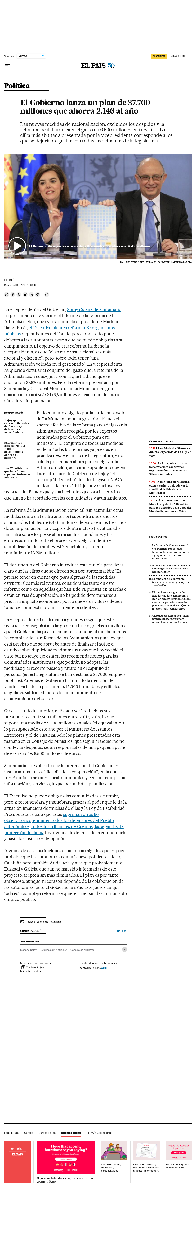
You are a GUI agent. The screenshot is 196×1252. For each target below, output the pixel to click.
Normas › (122, 930)
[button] (98, 206)
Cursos (28, 1132)
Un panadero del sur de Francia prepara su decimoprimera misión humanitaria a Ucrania (170, 619)
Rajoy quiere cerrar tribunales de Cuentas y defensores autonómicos (16, 426)
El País (9, 280)
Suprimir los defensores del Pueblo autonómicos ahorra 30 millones (14, 450)
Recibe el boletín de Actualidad (43, 921)
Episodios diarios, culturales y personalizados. (111, 1167)
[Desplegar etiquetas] (124, 949)
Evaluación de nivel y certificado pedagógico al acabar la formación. (146, 1167)
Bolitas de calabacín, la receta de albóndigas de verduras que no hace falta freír (171, 568)
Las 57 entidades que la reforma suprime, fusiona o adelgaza (17, 473)
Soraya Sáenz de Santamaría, (94, 309)
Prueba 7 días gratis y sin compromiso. (177, 1166)
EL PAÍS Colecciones (99, 1132)
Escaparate (11, 1132)
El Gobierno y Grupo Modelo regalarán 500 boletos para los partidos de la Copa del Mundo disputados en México (170, 506)
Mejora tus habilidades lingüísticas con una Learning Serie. (65, 1180)
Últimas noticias (161, 441)
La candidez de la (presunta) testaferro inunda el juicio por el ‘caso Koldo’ (171, 582)
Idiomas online (71, 1132)
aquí (104, 967)
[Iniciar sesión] (180, 56)
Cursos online (47, 1132)
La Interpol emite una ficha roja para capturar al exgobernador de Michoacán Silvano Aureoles (168, 469)
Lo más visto (158, 537)
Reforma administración (53, 949)
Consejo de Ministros (82, 949)
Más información (30, 971)
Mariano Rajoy (28, 949)
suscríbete (159, 56)
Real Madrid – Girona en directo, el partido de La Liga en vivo (170, 452)
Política (16, 86)
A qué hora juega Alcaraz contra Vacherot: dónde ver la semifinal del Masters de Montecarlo (169, 487)
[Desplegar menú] (7, 66)
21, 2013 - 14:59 (25, 285)
